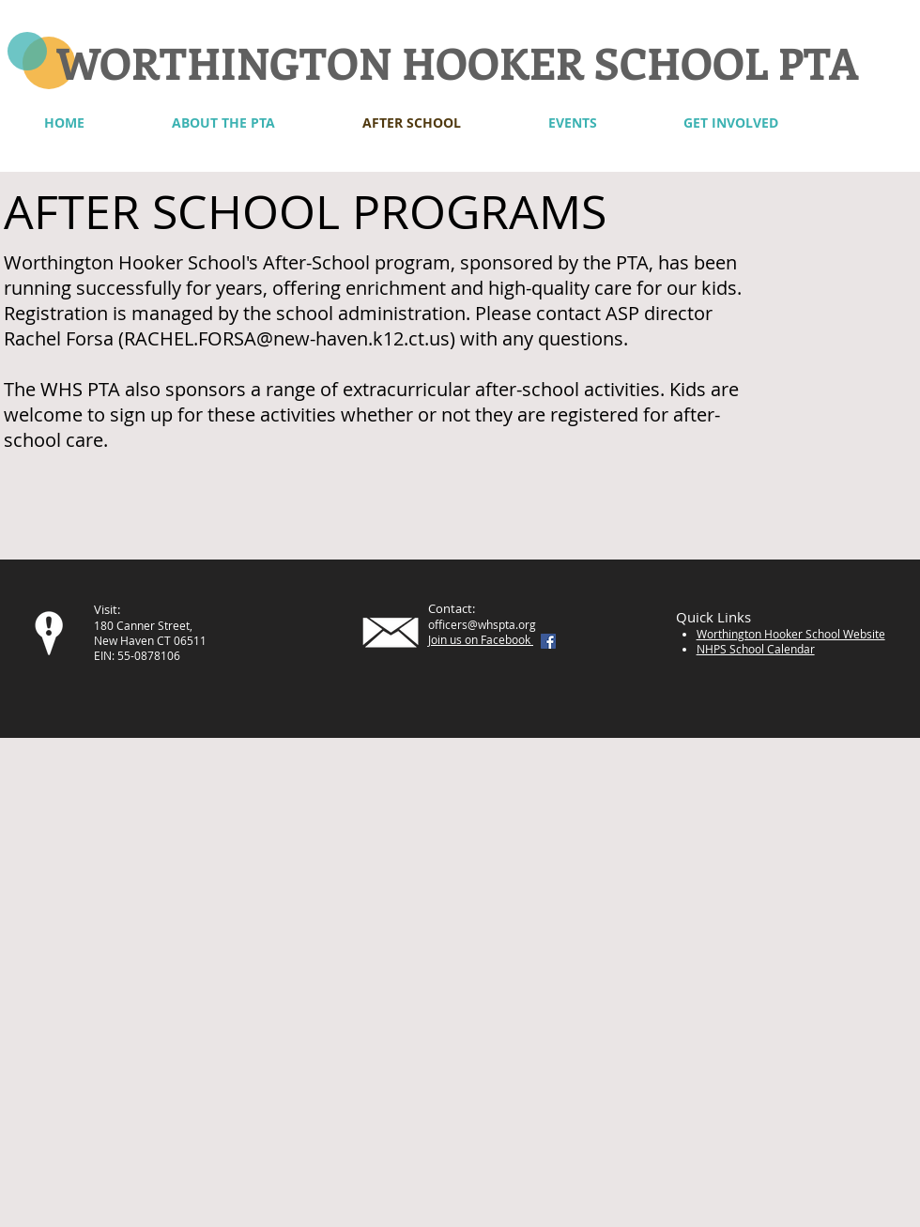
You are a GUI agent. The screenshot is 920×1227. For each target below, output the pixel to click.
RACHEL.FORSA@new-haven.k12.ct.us (287, 338)
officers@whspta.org (482, 624)
